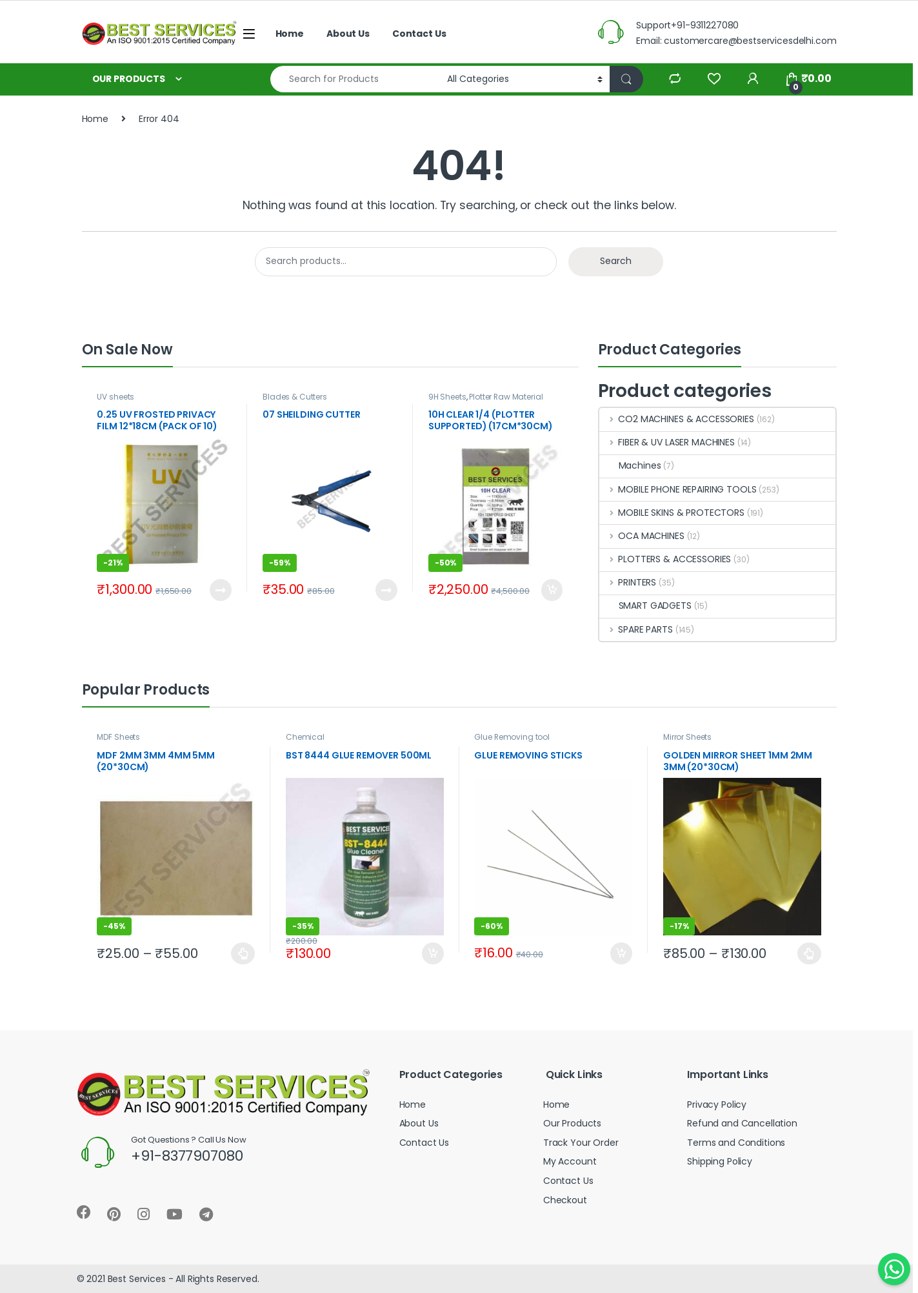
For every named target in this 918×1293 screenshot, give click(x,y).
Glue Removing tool (511, 736)
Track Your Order (581, 1142)
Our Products (572, 1123)
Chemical (305, 736)
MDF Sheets (118, 736)
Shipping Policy (719, 1161)
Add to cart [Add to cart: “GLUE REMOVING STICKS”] (621, 953)
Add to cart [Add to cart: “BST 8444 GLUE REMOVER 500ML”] (433, 953)
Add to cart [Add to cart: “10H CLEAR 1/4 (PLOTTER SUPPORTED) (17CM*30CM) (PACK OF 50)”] (552, 590)
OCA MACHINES (641, 535)
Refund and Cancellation (742, 1123)
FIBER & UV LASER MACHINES (667, 442)
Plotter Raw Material (506, 396)
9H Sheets (447, 396)
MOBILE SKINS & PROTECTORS (671, 512)
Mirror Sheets (687, 736)
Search (616, 260)
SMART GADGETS (645, 605)
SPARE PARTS (636, 629)
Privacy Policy (716, 1104)
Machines (630, 465)
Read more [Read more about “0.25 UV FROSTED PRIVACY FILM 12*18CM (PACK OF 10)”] (221, 590)
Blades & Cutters (295, 396)
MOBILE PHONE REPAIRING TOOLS (678, 489)
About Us (348, 33)
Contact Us (419, 33)
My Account (570, 1161)
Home (289, 33)
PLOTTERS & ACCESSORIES (665, 559)
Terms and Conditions (736, 1142)
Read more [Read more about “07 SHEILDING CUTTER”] (386, 590)
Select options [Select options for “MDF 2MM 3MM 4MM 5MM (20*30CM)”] (243, 953)
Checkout (565, 1200)
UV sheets (115, 396)
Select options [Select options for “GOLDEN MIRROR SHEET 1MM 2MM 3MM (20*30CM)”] (809, 953)
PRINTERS (628, 582)
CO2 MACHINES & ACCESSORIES (676, 418)
